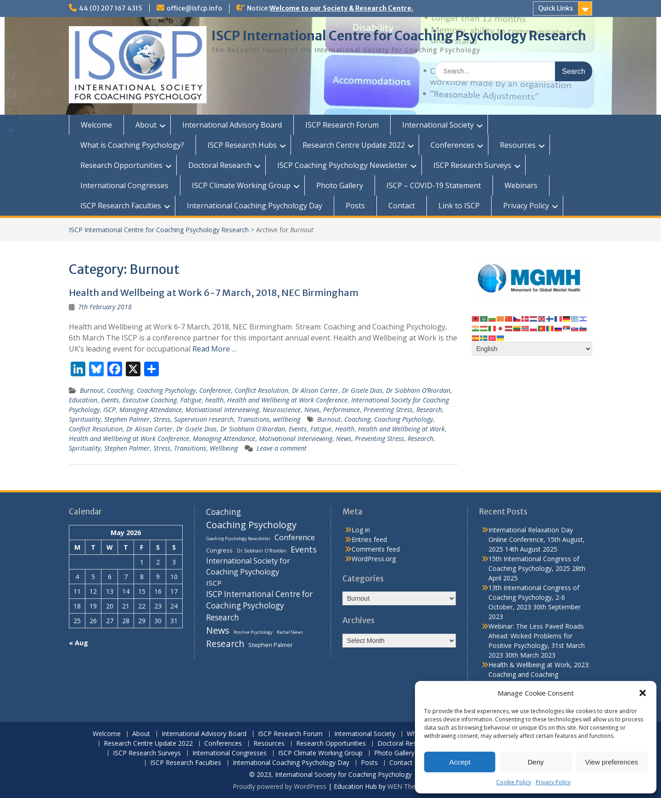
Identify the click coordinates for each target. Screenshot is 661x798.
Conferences (452, 145)
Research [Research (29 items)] (225, 644)
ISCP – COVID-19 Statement (434, 185)
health (214, 400)
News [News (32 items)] (218, 630)
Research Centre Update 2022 (353, 145)
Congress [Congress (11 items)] (219, 550)
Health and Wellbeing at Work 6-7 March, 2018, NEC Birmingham (214, 292)
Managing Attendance (150, 409)
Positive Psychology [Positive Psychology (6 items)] (253, 632)
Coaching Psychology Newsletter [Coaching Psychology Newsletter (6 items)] (238, 538)
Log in (361, 529)
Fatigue (191, 400)
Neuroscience (282, 409)
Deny (535, 762)
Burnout (91, 390)
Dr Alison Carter (315, 390)
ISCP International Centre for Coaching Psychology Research (398, 36)
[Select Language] (532, 349)
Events (110, 400)
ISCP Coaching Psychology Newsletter (342, 165)
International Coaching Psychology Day (254, 206)
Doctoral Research (220, 165)
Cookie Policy (513, 782)
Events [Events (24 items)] (304, 549)
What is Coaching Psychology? (132, 145)
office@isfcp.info (194, 8)
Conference (215, 390)
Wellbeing (224, 448)
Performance (341, 409)
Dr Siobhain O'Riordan (252, 428)
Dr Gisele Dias (362, 390)
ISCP (109, 409)
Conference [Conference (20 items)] (294, 537)
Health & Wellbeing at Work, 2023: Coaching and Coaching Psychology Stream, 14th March (539, 674)
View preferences (612, 762)
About (146, 125)
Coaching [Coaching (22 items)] (223, 512)
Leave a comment (282, 448)
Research (429, 409)
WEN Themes (407, 786)
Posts (355, 206)
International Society (438, 125)
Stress (161, 419)
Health (344, 428)
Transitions (253, 419)
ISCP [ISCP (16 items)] (214, 582)
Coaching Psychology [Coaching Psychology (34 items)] (251, 525)
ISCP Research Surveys (472, 165)
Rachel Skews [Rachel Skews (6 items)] (290, 632)
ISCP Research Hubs (242, 145)
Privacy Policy (553, 782)
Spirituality (85, 419)
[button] (642, 693)
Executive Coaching (150, 400)
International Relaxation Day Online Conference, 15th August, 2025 (536, 539)
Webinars (521, 185)
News (311, 409)
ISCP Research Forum (342, 125)
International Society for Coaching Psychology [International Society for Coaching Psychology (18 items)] (248, 566)
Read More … (214, 349)
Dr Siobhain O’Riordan (418, 390)
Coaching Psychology (166, 390)
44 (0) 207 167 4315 (110, 8)
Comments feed (376, 549)
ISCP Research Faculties (120, 206)
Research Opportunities (121, 165)
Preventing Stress (388, 409)
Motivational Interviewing (222, 409)
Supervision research (204, 419)
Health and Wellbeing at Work (401, 428)
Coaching (120, 390)
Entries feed (369, 539)
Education (83, 400)
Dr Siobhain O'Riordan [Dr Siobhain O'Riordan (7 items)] (261, 550)
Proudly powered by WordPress (279, 786)
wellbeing (286, 419)
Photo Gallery (339, 185)
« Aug (78, 642)
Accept (460, 762)
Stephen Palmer (127, 419)
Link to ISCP (459, 206)
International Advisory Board (232, 125)
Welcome (96, 125)
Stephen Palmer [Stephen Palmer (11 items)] (270, 645)
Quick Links (555, 8)
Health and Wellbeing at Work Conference (287, 400)
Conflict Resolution (261, 390)
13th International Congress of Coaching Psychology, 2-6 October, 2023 (533, 597)
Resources (518, 145)
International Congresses (124, 185)
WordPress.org (374, 558)
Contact (401, 206)
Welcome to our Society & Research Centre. (341, 8)
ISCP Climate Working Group (241, 185)
